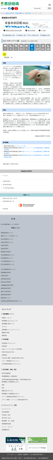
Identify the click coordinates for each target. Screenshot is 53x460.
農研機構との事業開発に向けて (10, 382)
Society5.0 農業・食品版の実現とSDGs (13, 358)
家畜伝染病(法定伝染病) (14, 30)
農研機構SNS (5, 429)
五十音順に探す (34, 35)
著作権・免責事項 (23, 454)
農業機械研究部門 (6, 272)
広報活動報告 (5, 412)
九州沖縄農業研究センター (8, 269)
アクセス (4, 326)
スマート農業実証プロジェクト (10, 361)
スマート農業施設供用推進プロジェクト (13, 396)
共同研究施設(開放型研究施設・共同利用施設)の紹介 (16, 379)
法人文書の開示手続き (36, 454)
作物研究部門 (4, 275)
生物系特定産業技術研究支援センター (11, 301)
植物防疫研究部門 (6, 294)
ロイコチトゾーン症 (20, 146)
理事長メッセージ (7, 318)
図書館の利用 (5, 332)
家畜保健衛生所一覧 (8, 201)
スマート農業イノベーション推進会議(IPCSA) (15, 399)
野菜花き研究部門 (6, 282)
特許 (3, 387)
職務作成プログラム (7, 390)
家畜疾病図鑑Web (19, 13)
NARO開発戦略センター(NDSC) (10, 224)
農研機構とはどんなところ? (10, 320)
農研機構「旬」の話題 (8, 421)
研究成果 (4, 346)
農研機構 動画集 (6, 423)
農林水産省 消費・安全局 (10, 198)
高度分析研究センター (7, 242)
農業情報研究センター (7, 232)
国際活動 (4, 335)
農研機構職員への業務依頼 (9, 376)
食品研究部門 (4, 245)
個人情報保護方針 (44, 458)
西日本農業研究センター (8, 264)
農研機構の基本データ (8, 323)
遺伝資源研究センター (7, 239)
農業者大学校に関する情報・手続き (12, 458)
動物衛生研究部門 (9, 13)
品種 (3, 384)
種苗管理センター (6, 298)
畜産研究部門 (4, 248)
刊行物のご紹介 (6, 415)
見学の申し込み (6, 418)
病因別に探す (23, 35)
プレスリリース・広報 (10, 405)
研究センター (15, 228)
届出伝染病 (28, 13)
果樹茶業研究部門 (6, 279)
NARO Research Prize (8, 352)
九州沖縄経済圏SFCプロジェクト (11, 364)
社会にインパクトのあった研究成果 (12, 349)
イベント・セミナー (7, 426)
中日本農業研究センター (8, 261)
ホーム (2, 13)
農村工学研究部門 (6, 291)
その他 (43, 30)
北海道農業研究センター (8, 255)
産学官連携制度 (6, 373)
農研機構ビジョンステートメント (11, 329)
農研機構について (8, 314)
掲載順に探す (46, 35)
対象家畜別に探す (10, 35)
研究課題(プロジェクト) (8, 343)
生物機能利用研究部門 (7, 285)
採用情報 (5, 208)
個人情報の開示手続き (30, 458)
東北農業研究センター (7, 258)
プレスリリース (6, 409)
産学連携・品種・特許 (10, 369)
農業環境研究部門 (6, 288)
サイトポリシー (11, 454)
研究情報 (5, 339)
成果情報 (4, 355)
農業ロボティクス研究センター (9, 236)
